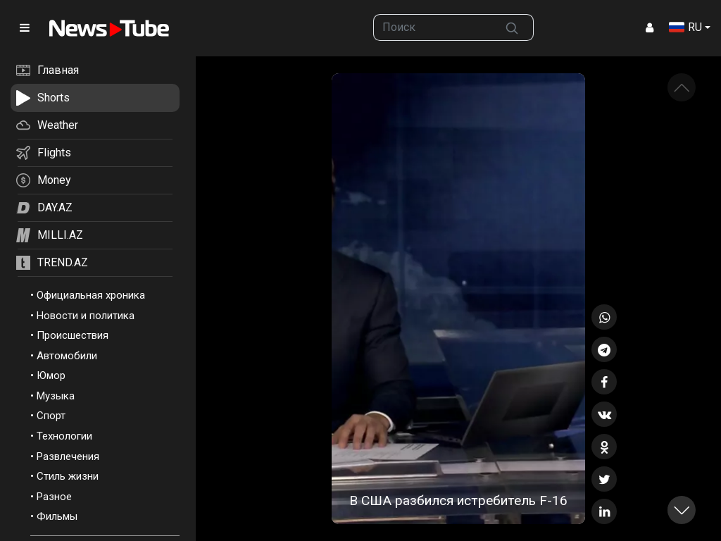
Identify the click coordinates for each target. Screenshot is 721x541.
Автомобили (67, 355)
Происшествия (72, 335)
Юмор (51, 375)
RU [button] (685, 27)
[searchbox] (432, 27)
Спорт (51, 415)
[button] (681, 510)
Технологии (64, 436)
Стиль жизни (68, 476)
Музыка (56, 396)
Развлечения (68, 456)
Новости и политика (85, 315)
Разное (54, 496)
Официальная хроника (91, 295)
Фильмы (57, 516)
